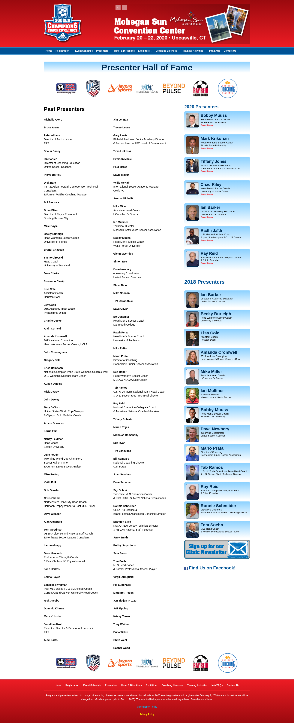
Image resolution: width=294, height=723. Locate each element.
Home (49, 51)
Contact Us (230, 51)
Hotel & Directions (124, 51)
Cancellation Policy (147, 707)
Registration (64, 51)
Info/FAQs (214, 51)
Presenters (103, 51)
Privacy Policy (147, 714)
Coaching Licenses (168, 51)
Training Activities (194, 51)
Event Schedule (84, 51)
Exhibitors (145, 51)
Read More (207, 125)
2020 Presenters (201, 106)
